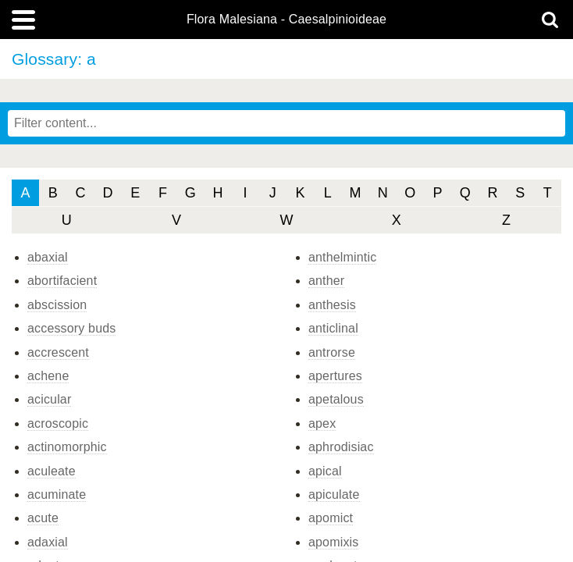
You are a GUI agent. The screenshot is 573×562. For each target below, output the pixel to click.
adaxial (47, 542)
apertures (335, 375)
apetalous (336, 399)
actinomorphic (67, 447)
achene (48, 375)
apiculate (334, 494)
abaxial (47, 257)
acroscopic (57, 423)
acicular (49, 399)
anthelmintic (342, 257)
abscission (57, 304)
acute (43, 518)
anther (326, 280)
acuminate (56, 494)
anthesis (332, 304)
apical (325, 471)
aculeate (51, 471)
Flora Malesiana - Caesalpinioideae (286, 19)
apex (322, 423)
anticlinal (333, 328)
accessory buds (71, 328)
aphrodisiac (341, 447)
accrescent (58, 352)
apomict (330, 518)
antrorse (331, 352)
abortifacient (62, 280)
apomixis (333, 542)
